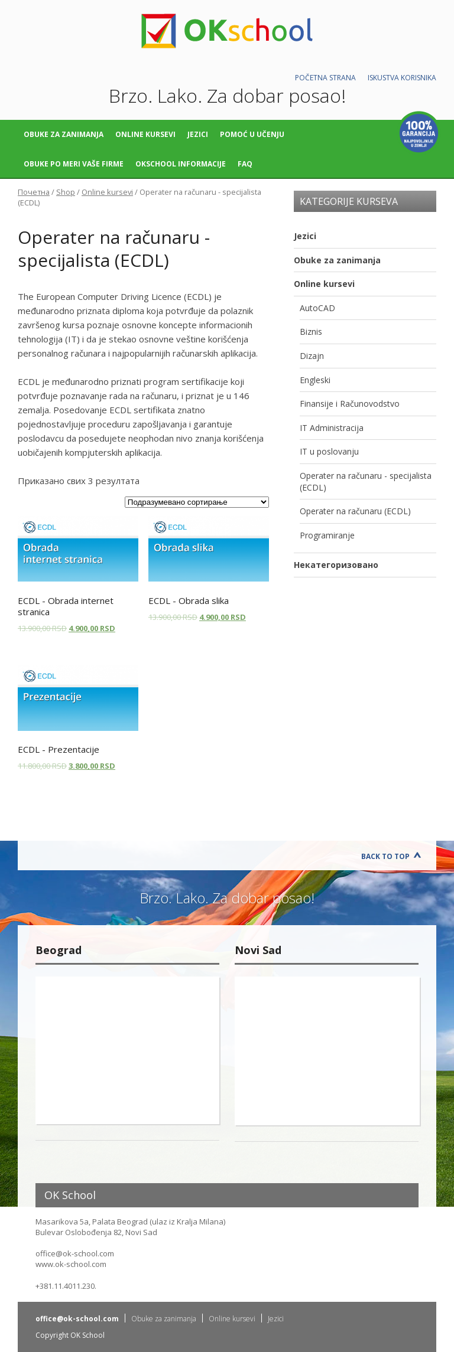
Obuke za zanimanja (63, 134)
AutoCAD (317, 307)
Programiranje (327, 535)
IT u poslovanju (329, 451)
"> (127, 1050)
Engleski (315, 380)
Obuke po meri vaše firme (74, 164)
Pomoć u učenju (252, 134)
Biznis (311, 331)
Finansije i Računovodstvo (350, 403)
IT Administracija (332, 427)
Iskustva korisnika (402, 78)
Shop (65, 192)
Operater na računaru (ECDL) (355, 511)
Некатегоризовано (336, 564)
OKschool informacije (180, 164)
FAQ (245, 164)
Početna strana (325, 78)
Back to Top (385, 856)
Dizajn (312, 355)
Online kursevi (145, 134)
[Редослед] (197, 502)
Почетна (34, 192)
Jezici (197, 134)
